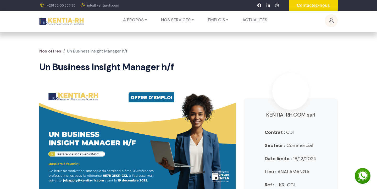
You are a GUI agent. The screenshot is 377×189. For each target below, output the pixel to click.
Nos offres (50, 51)
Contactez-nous (313, 5)
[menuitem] (254, 20)
